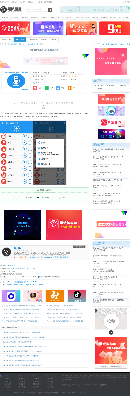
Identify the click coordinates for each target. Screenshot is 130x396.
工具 (23, 268)
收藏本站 (105, 367)
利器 (34, 268)
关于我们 (8, 379)
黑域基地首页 (12, 44)
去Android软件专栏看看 (51, 257)
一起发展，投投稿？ (20, 257)
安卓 (26, 268)
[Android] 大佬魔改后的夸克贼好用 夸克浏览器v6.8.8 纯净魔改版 (109, 249)
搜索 (50, 10)
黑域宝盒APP (4, 2)
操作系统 (50, 387)
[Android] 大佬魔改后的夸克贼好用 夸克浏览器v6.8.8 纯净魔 (21, 309)
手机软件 (22, 44)
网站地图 (36, 384)
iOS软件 (44, 39)
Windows (122, 44)
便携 (19, 268)
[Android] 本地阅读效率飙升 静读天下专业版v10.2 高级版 (20, 360)
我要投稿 (8, 387)
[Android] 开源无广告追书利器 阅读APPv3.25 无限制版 (64, 317)
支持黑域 (36, 387)
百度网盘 (27, 198)
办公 (16, 268)
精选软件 (14, 2)
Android (114, 44)
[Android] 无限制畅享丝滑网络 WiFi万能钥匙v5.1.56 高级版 (108, 293)
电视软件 (50, 384)
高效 (12, 268)
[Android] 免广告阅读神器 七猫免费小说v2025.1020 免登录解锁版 (106, 194)
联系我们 (83, 393)
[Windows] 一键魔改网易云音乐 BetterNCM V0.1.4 (22, 282)
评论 (72, 88)
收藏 (37, 88)
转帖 (49, 88)
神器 (8, 268)
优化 (30, 268)
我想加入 (103, 385)
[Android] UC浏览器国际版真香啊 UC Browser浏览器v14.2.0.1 (21, 306)
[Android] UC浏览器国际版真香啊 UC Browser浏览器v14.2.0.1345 (108, 262)
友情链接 (36, 379)
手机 (98, 44)
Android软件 (20, 39)
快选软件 (23, 2)
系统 (128, 44)
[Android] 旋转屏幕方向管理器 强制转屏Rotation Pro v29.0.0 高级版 (23, 346)
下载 (60, 88)
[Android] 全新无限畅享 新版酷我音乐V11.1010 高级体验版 (65, 321)
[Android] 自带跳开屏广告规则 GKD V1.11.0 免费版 (63, 309)
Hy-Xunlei (59, 198)
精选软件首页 (6, 39)
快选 (107, 44)
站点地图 (55, 393)
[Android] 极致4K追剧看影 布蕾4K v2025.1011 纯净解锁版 (108, 301)
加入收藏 (39, 2)
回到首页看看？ (64, 257)
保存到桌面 (48, 2)
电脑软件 (50, 379)
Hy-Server (43, 198)
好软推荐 (22, 387)
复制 (40, 277)
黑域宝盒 (36, 381)
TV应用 (53, 39)
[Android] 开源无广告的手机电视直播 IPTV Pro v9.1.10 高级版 (22, 351)
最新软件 (31, 2)
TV (103, 44)
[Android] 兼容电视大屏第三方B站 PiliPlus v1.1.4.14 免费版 (20, 317)
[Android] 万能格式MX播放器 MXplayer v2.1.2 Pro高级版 (20, 332)
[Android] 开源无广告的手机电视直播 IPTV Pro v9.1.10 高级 (20, 313)
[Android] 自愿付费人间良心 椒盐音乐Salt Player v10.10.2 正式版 (107, 165)
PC (94, 44)
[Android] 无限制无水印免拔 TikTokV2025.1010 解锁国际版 (65, 313)
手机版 (127, 2)
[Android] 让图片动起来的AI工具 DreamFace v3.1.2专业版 (25, 285)
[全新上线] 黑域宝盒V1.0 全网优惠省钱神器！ (61, 306)
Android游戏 (32, 39)
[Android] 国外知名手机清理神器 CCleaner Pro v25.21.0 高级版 (22, 337)
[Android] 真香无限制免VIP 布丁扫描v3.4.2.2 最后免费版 (19, 321)
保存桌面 (39, 257)
